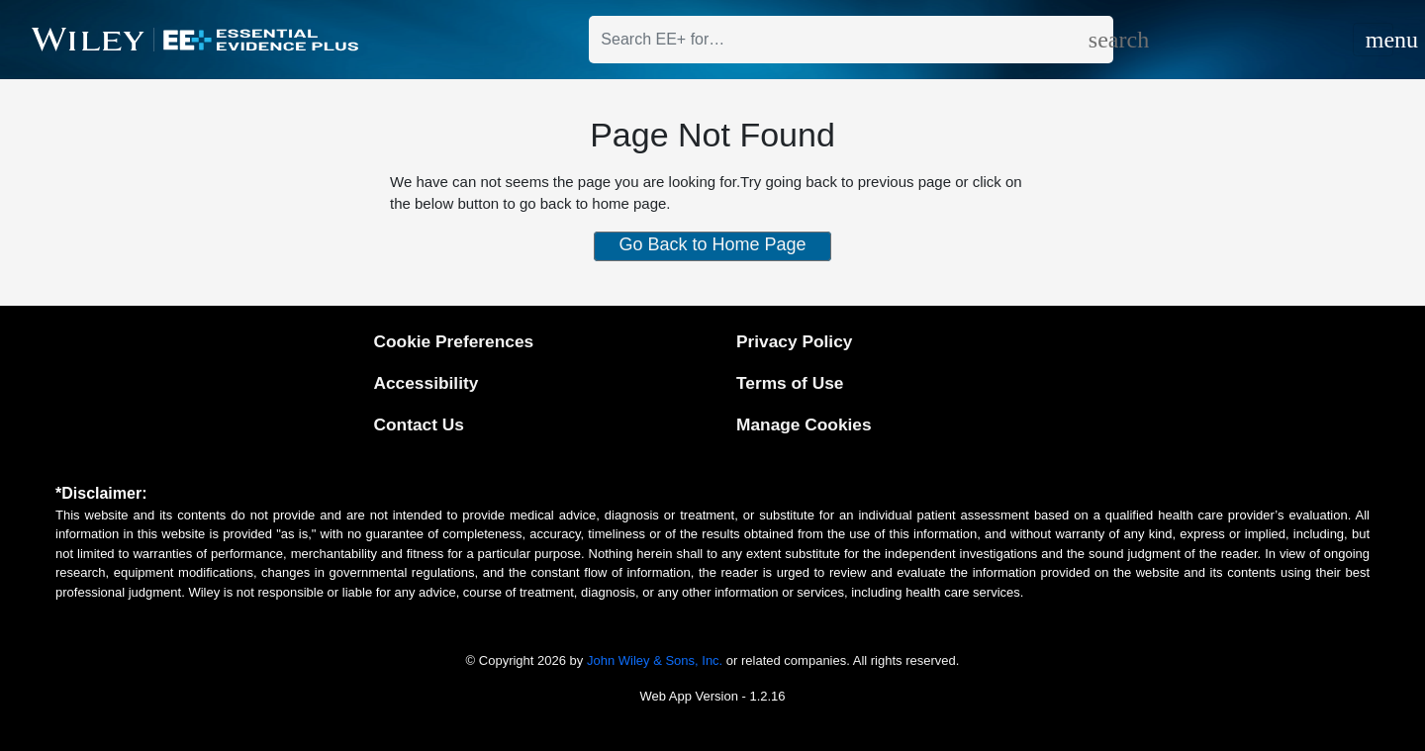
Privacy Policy (794, 341)
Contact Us (418, 424)
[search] (1101, 39)
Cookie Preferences (453, 341)
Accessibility (425, 383)
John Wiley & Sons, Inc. (654, 660)
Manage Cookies (804, 424)
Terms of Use (789, 383)
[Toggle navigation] (1373, 39)
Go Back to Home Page (712, 244)
